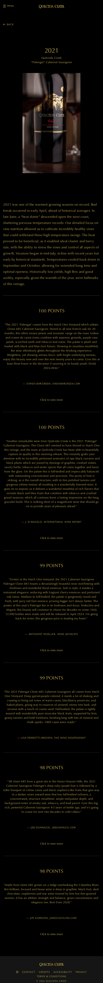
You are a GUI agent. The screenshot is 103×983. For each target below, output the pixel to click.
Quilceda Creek (51, 964)
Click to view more (51, 400)
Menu (8, 6)
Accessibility (62, 972)
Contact (28, 972)
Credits (44, 972)
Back (10, 24)
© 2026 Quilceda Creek (51, 980)
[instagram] (17, 972)
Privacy (81, 972)
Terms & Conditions (51, 976)
